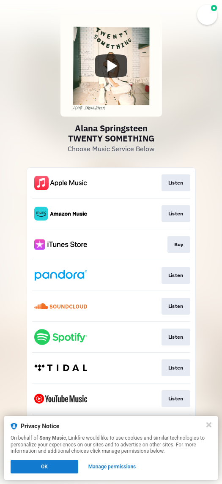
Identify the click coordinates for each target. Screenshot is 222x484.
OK (44, 467)
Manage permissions (112, 467)
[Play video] (111, 66)
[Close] (209, 425)
